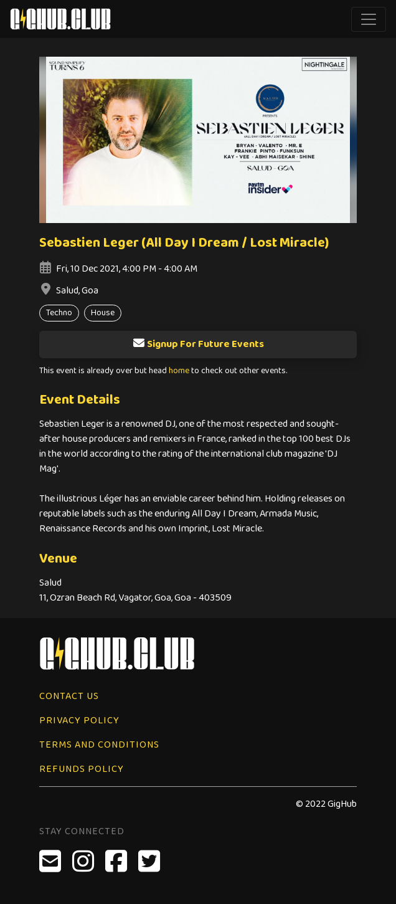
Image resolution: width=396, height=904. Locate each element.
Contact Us (69, 696)
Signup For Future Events (198, 344)
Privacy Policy (79, 720)
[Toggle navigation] (368, 19)
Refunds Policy (81, 769)
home (179, 371)
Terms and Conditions (99, 745)
